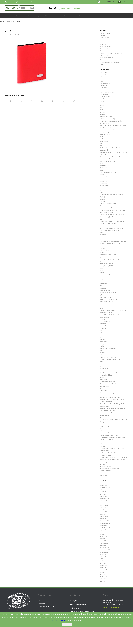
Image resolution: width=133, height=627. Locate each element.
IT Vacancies (104, 286)
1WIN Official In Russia (107, 92)
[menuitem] (106, 1)
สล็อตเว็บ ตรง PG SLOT (106, 473)
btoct (101, 170)
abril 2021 (103, 572)
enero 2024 (103, 518)
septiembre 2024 (105, 503)
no (101, 337)
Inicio (101, 42)
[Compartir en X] (21, 101)
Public (102, 362)
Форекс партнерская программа (110, 468)
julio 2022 (103, 556)
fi (100, 246)
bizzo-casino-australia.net (108, 161)
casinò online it (104, 183)
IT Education (104, 284)
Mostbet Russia (105, 321)
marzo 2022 (103, 563)
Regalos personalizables (78, 604)
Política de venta (105, 55)
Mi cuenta (103, 44)
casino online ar (105, 181)
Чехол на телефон (105, 471)
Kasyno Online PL (105, 297)
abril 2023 (103, 539)
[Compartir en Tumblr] (52, 101)
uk (101, 424)
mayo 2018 (103, 576)
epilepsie (103, 235)
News (101, 333)
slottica (102, 377)
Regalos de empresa (106, 58)
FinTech (102, 248)
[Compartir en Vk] (63, 101)
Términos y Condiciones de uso (110, 62)
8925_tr (102, 110)
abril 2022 (103, 561)
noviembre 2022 (105, 550)
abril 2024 (103, 514)
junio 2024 (103, 510)
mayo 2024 (103, 512)
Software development (107, 382)
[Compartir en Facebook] (10, 101)
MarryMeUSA (104, 306)
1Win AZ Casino (105, 83)
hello (101, 270)
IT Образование (105, 290)
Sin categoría (104, 368)
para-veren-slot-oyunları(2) (108, 348)
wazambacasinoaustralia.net (109, 433)
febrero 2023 (104, 543)
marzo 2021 (103, 574)
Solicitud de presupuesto (46, 601)
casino (102, 174)
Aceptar (67, 624)
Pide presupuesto (105, 46)
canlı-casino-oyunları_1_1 (108, 172)
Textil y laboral (75, 601)
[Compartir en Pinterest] (31, 101)
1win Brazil (103, 88)
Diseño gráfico (104, 38)
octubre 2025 (104, 485)
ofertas (102, 339)
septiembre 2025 (105, 487)
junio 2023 (103, 534)
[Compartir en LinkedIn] (42, 101)
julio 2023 (103, 532)
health (102, 268)
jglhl (101, 295)
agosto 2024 (104, 505)
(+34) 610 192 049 (46, 606)
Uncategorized (104, 426)
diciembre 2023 (104, 521)
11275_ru (103, 81)
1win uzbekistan (105, 97)
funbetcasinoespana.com (108, 255)
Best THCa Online (105, 134)
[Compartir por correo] (84, 101)
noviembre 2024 (105, 498)
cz (100, 206)
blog (101, 163)
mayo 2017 (103, 581)
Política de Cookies (106, 49)
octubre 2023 (104, 525)
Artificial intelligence (106, 117)
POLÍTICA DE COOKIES (60, 620)
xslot (101, 444)
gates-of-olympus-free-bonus (109, 259)
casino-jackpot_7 (105, 186)
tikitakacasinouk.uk (106, 413)
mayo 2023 (103, 536)
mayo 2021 (103, 570)
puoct (101, 364)
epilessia (103, 237)
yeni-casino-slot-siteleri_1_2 (108, 453)
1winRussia (103, 99)
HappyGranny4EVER (106, 266)
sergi (18, 34)
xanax (102, 442)
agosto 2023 (104, 530)
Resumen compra (105, 60)
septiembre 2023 (105, 527)
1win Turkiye (104, 94)
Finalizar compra (105, 40)
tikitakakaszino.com (106, 415)
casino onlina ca (105, 179)
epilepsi (102, 232)
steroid (102, 388)
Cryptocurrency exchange (108, 203)
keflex (102, 304)
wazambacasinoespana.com (109, 435)
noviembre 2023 (105, 523)
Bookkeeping (104, 168)
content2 (102, 201)
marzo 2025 (103, 494)
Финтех (102, 464)
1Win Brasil (103, 85)
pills (101, 355)
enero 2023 (103, 545)
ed (101, 219)
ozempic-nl (103, 344)
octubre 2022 (104, 552)
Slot (101, 370)
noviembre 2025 (105, 483)
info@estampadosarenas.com (113, 607)
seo (101, 366)
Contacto (103, 35)
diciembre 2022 (104, 547)
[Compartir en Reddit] (73, 101)
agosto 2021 (104, 568)
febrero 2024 (104, 516)
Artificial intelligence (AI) (107, 119)
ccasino (102, 188)
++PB (101, 76)
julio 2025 (103, 490)
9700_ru (102, 112)
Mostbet (102, 319)
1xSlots (102, 101)
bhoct (101, 145)
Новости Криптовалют (107, 462)
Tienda (102, 64)
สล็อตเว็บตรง (103, 475)
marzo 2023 (103, 541)
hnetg (102, 272)
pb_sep (102, 353)
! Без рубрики (104, 72)
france (102, 252)
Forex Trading (104, 250)
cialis (101, 192)
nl (100, 335)
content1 (102, 199)
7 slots (102, 105)
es (101, 239)
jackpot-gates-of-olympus (108, 292)
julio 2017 (103, 579)
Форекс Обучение (105, 466)
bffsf (101, 143)
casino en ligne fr (105, 177)
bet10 (101, 137)
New (101, 330)
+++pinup (103, 74)
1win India (103, 90)
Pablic (102, 346)
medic (102, 308)
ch (100, 190)
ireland (102, 279)
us (101, 428)
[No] (130, 619)
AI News (102, 114)
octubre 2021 (104, 565)
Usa (101, 431)
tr (100, 417)
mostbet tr (103, 324)
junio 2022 (103, 559)
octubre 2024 (104, 501)
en (101, 226)
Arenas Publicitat (105, 33)
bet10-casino (104, 141)
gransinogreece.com (106, 264)
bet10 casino (104, 139)
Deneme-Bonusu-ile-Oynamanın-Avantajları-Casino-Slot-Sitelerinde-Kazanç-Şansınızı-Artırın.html (113, 210)
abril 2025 (103, 492)
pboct (101, 350)
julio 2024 (103, 507)
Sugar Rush (103, 391)
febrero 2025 (104, 496)
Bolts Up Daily (104, 166)
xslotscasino (104, 446)
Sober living (103, 379)
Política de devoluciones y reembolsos (112, 51)
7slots (102, 108)
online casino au (105, 341)
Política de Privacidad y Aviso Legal (111, 53)
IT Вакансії (103, 288)
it (100, 281)
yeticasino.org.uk (105, 455)
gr (100, 261)
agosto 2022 (104, 554)
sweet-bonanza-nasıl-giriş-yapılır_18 (111, 397)
